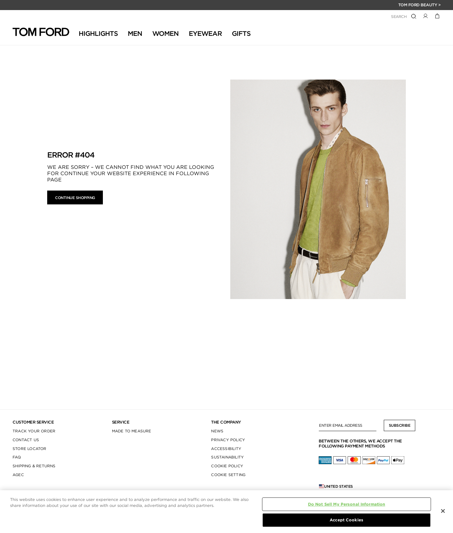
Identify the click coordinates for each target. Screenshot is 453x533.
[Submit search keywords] (414, 17)
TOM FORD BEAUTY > (419, 5)
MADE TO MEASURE (131, 431)
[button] (425, 15)
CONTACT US (26, 439)
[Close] (443, 511)
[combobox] (374, 17)
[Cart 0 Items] (437, 15)
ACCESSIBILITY (226, 448)
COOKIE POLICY (227, 466)
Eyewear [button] (205, 33)
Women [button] (165, 33)
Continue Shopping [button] (75, 197)
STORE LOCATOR (30, 448)
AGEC (18, 474)
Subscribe (400, 425)
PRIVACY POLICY (228, 439)
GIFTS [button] (241, 33)
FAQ (17, 457)
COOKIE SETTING (228, 474)
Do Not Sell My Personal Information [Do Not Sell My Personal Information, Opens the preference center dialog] (346, 504)
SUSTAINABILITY (227, 457)
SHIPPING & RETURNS (34, 466)
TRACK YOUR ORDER (34, 431)
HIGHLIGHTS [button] (98, 33)
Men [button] (135, 33)
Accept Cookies (346, 520)
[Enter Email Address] (348, 425)
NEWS (217, 431)
